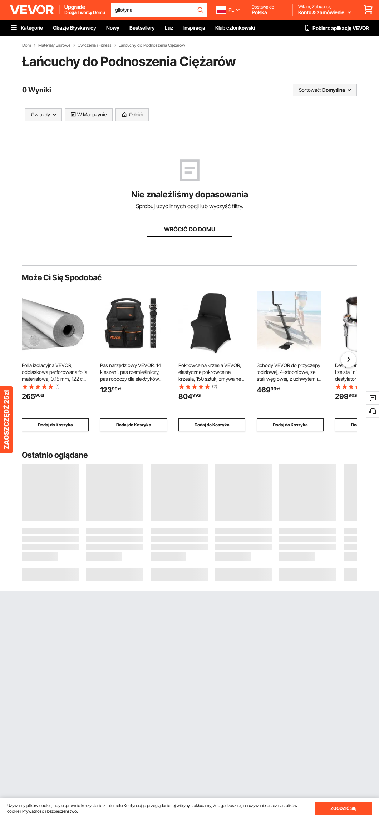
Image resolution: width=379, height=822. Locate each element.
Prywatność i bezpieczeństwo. (50, 811)
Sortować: (310, 90)
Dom (26, 45)
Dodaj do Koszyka (55, 424)
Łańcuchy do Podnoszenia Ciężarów (152, 45)
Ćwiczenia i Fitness (95, 45)
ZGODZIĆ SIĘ (343, 808)
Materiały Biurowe (54, 45)
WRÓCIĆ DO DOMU (189, 229)
